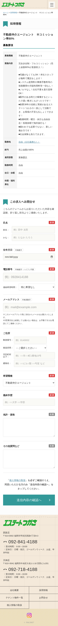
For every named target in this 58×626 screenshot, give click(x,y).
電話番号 (7, 269)
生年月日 (7, 250)
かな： (6, 237)
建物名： (7, 363)
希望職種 (7, 376)
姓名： (6, 230)
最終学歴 (7, 395)
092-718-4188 (20, 569)
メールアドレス (11, 299)
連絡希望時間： (10, 287)
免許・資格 (9, 414)
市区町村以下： (7, 355)
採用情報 (13, 12)
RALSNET (30, 622)
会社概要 (14, 590)
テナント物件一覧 (14, 597)
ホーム (5, 12)
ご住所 (6, 333)
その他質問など (11, 446)
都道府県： (8, 348)
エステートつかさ (13, 4)
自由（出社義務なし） (29, 142)
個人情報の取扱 (17, 480)
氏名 (5, 222)
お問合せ (43, 597)
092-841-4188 (20, 541)
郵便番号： (8, 340)
